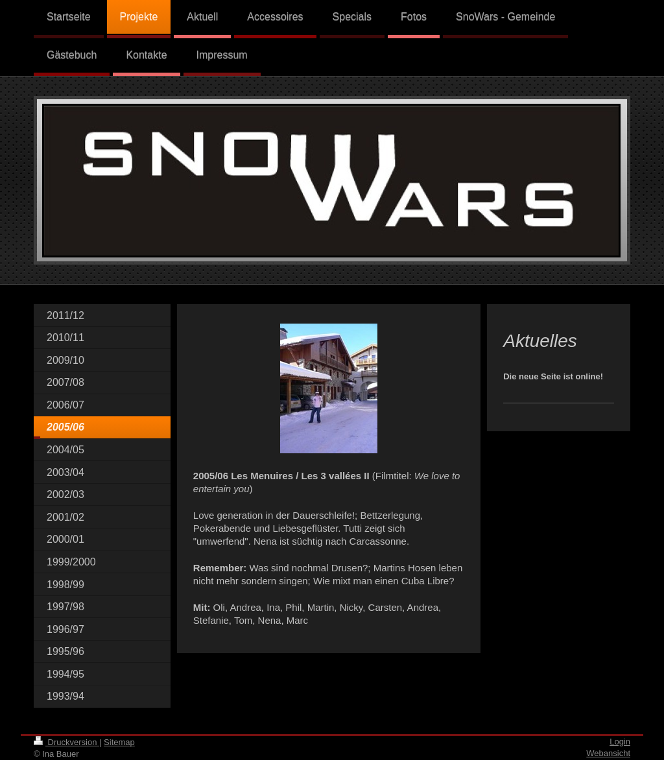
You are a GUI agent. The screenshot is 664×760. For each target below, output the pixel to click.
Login (620, 741)
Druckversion (66, 742)
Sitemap (119, 742)
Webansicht (608, 753)
